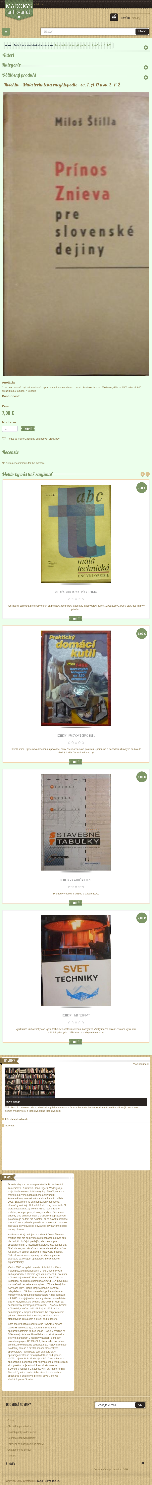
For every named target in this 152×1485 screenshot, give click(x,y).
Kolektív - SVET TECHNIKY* (76, 1015)
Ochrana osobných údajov (21, 1438)
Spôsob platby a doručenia (21, 1432)
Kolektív (11, 85)
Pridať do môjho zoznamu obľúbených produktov (33, 438)
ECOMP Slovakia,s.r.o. (48, 1481)
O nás (10, 1420)
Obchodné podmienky (19, 1426)
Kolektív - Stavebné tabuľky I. (76, 880)
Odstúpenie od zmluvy (19, 1449)
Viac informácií (141, 1064)
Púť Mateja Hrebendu (16, 1119)
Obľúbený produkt (19, 75)
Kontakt (11, 1455)
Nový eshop (13, 1101)
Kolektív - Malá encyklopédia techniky (76, 592)
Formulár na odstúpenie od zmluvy (25, 1444)
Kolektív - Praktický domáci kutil (76, 735)
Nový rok (9, 1125)
